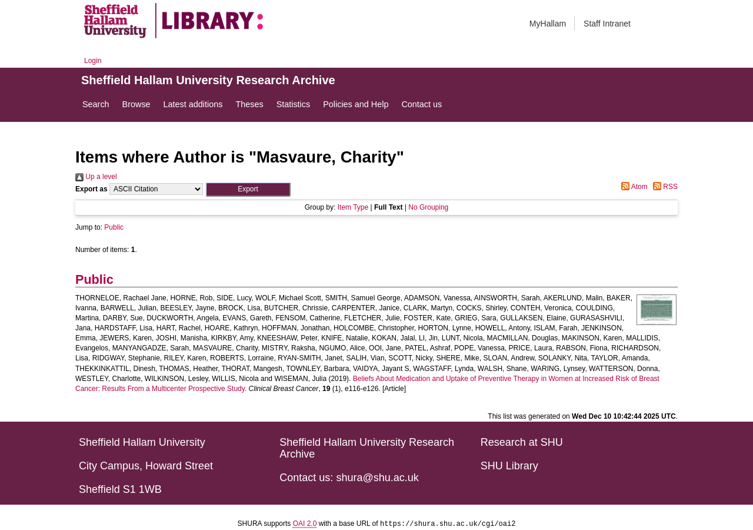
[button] (248, 189)
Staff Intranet (607, 23)
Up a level (96, 177)
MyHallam (547, 23)
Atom (633, 187)
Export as (91, 189)
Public (114, 227)
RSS (663, 187)
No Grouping (428, 207)
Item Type (353, 207)
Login (92, 61)
